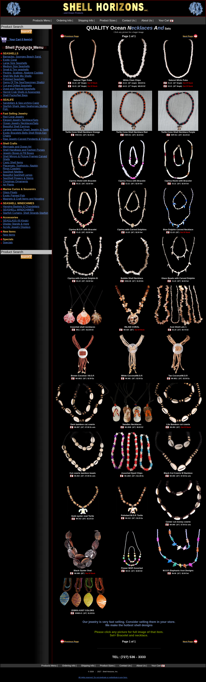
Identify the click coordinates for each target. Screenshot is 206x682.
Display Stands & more (16, 224)
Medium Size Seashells (16, 66)
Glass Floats (10, 192)
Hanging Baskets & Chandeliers (21, 206)
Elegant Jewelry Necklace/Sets (20, 120)
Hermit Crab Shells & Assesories (21, 92)
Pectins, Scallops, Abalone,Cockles (23, 72)
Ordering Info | (65, 20)
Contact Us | (129, 20)
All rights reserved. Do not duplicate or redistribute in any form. (103, 677)
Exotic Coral (10, 60)
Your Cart (166, 20)
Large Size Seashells (15, 63)
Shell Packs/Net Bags (15, 95)
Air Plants (8, 184)
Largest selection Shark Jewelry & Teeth (26, 129)
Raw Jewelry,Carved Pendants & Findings (27, 139)
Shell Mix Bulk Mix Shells (17, 76)
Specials (8, 242)
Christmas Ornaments (15, 181)
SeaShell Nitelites (13, 171)
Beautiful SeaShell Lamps (17, 175)
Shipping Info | (86, 20)
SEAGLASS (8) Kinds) (15, 220)
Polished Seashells (14, 79)
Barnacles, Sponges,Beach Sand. (22, 56)
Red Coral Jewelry (13, 116)
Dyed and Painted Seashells (19, 88)
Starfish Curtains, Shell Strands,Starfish (25, 213)
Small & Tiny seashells (16, 69)
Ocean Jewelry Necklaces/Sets (20, 123)
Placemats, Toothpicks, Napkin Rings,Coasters (20, 167)
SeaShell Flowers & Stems (18, 178)
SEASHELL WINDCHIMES (18, 209)
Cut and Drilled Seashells (17, 85)
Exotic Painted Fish (14, 195)
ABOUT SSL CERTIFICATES (8, 273)
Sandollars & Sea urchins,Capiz (21, 103)
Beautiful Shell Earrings (16, 126)
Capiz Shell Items (13, 162)
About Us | (147, 20)
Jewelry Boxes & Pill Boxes (18, 153)
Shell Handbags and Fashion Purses (24, 150)
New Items (9, 234)
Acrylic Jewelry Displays (16, 227)
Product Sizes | (108, 20)
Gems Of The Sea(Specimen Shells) (23, 82)
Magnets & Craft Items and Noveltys (23, 198)
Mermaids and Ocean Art (17, 146)
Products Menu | (42, 20)
